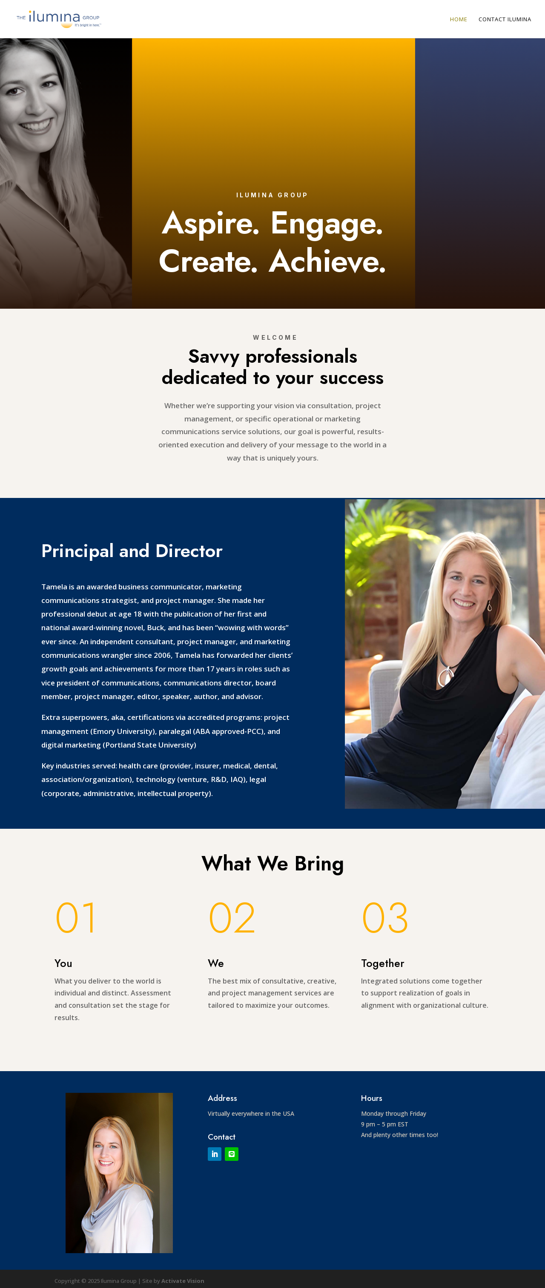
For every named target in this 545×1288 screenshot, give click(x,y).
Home (459, 19)
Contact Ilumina (505, 19)
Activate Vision (182, 1281)
